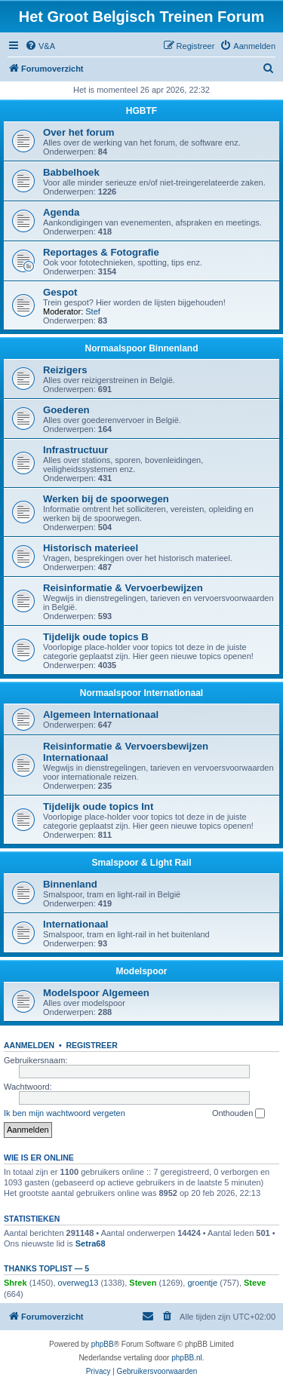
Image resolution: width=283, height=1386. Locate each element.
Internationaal (75, 924)
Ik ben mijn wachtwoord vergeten (64, 1113)
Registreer (91, 1045)
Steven (142, 1282)
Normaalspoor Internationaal (141, 693)
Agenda (61, 212)
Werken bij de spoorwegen (106, 498)
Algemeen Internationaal (100, 714)
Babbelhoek (71, 172)
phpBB (102, 1344)
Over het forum (79, 132)
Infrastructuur (75, 449)
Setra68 (90, 1243)
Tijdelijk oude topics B (96, 636)
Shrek (15, 1282)
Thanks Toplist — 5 (46, 1268)
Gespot (60, 292)
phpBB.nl (186, 1358)
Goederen (66, 409)
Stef (92, 311)
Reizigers (65, 370)
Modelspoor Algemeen (96, 992)
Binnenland (70, 884)
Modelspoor (142, 971)
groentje (202, 1282)
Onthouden (239, 1113)
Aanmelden (29, 1045)
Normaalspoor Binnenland (141, 348)
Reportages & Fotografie (101, 252)
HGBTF (141, 111)
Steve (255, 1282)
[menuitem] (40, 46)
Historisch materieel (90, 547)
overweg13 (78, 1282)
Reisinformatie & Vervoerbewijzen (123, 587)
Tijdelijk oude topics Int (98, 806)
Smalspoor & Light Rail (141, 862)
